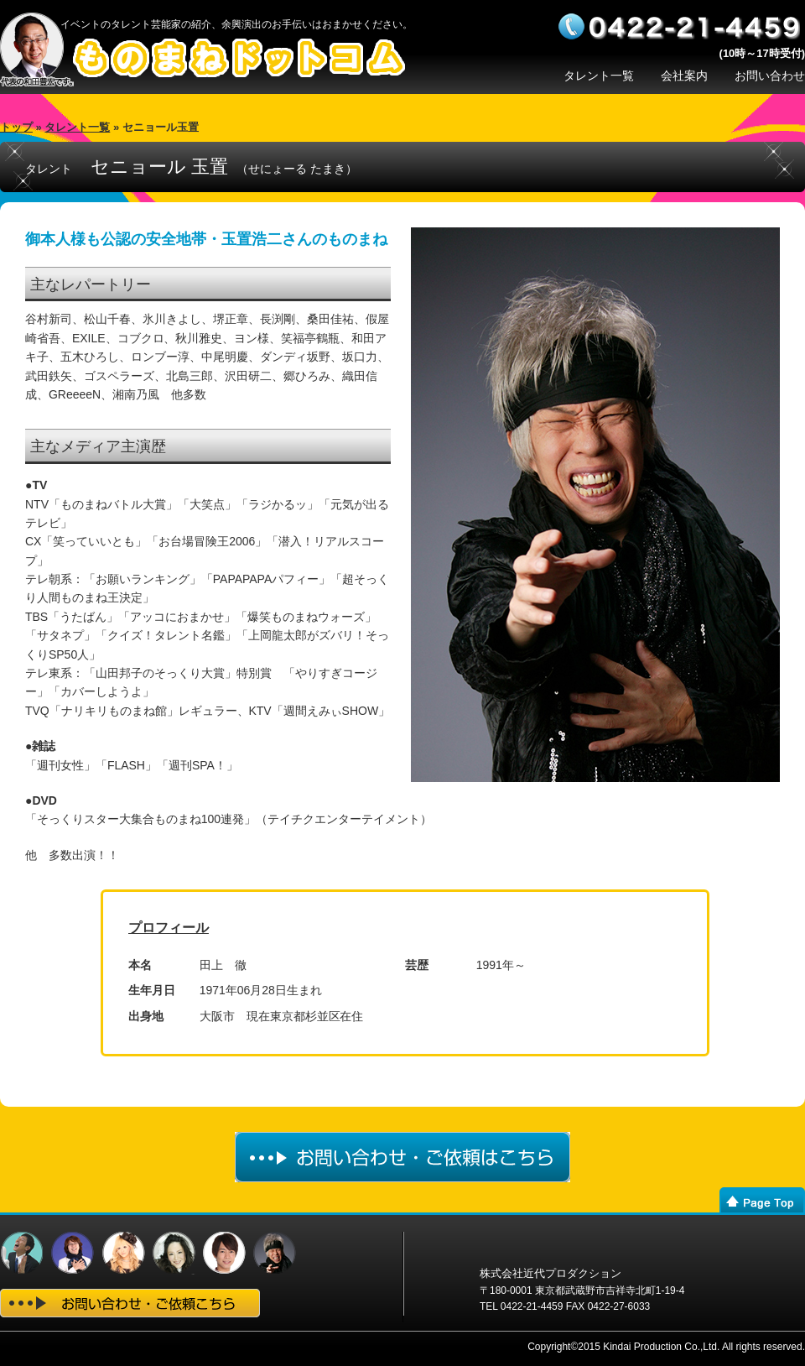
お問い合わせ (770, 75)
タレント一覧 (599, 75)
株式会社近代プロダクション (550, 1273)
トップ (16, 127)
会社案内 (684, 75)
